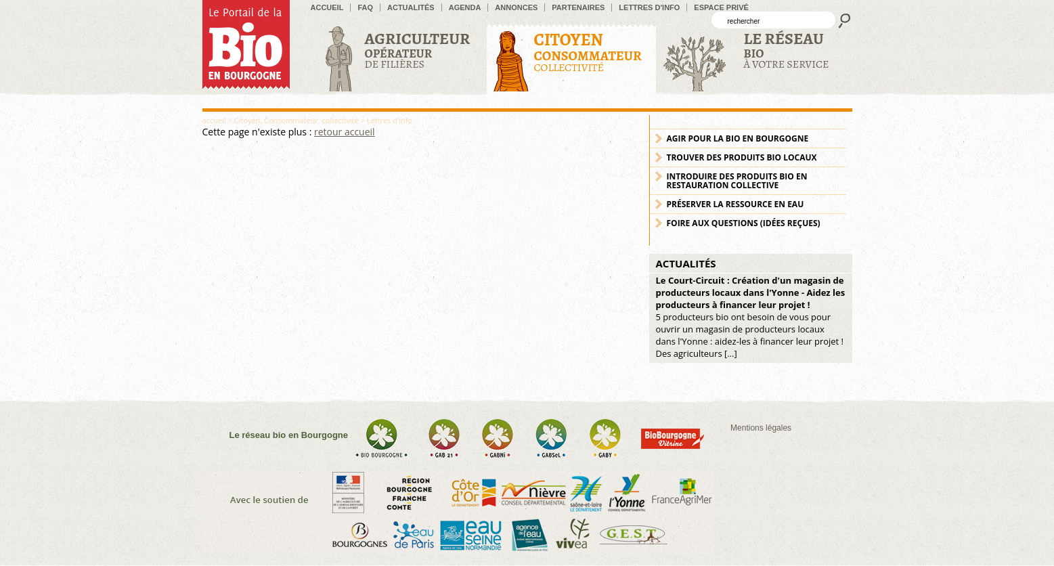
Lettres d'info (649, 7)
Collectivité (588, 51)
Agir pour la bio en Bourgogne (738, 138)
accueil (327, 7)
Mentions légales (760, 428)
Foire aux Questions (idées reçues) (743, 223)
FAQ (365, 7)
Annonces (516, 7)
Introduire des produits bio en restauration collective (737, 181)
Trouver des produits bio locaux (742, 157)
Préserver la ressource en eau (735, 204)
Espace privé (721, 7)
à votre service (786, 50)
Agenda (465, 7)
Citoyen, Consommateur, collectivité (296, 120)
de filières (417, 50)
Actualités (411, 7)
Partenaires (578, 7)
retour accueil (344, 131)
